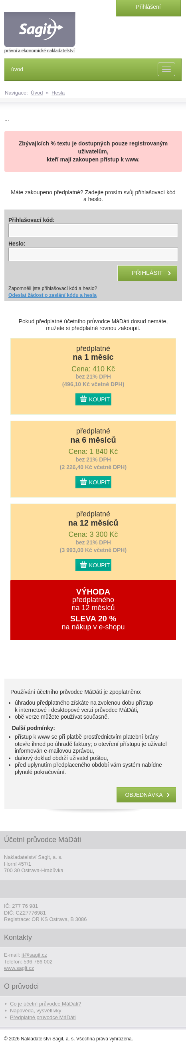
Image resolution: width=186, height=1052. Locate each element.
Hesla (58, 93)
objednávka (143, 795)
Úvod (37, 93)
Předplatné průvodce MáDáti (43, 1017)
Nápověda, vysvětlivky (35, 1011)
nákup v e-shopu (98, 627)
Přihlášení (148, 7)
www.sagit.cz (19, 968)
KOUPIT (99, 399)
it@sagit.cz (34, 955)
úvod (17, 69)
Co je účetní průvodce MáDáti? (45, 1004)
